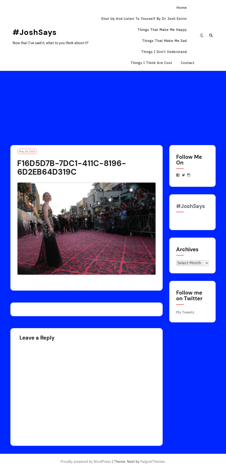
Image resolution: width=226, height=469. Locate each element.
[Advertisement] (113, 104)
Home (181, 8)
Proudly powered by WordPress (85, 461)
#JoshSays (35, 32)
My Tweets (185, 312)
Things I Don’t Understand (164, 52)
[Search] (211, 35)
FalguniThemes (152, 461)
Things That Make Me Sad (164, 41)
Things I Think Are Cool (151, 63)
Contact (187, 63)
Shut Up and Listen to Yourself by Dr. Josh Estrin (144, 19)
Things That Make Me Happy (162, 30)
